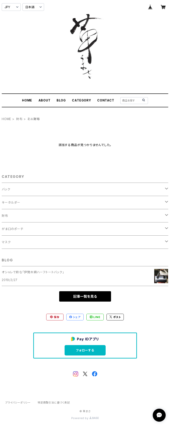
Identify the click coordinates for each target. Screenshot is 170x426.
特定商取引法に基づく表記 (54, 402)
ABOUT (44, 100)
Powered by (85, 418)
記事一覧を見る (85, 296)
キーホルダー (11, 202)
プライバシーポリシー (18, 402)
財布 (19, 119)
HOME (27, 100)
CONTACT (105, 100)
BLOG (61, 100)
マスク (6, 242)
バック (6, 189)
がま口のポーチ (12, 229)
